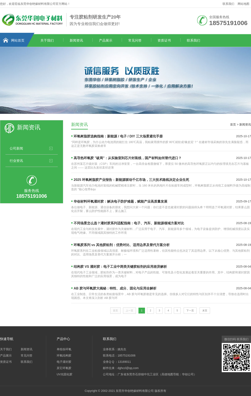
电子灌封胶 (64, 361)
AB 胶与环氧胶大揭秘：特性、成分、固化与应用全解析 (115, 288)
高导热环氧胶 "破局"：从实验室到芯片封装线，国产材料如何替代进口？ (128, 158)
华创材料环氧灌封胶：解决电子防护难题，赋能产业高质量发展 (120, 201)
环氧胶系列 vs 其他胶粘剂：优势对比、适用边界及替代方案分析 (122, 245)
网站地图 (243, 3)
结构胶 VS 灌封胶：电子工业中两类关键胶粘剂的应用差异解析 (120, 266)
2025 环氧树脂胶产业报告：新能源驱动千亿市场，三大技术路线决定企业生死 (131, 180)
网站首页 (17, 40)
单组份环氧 (64, 349)
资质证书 (164, 40)
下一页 (190, 310)
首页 (233, 124)
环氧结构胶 (64, 355)
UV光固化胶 (64, 374)
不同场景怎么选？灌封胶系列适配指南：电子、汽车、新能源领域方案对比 (129, 223)
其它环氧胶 (64, 368)
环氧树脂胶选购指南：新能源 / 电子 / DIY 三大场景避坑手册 (118, 136)
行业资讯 (16, 160)
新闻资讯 (76, 40)
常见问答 (135, 40)
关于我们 (47, 40)
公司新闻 (16, 148)
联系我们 (228, 3)
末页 (204, 310)
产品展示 (105, 40)
